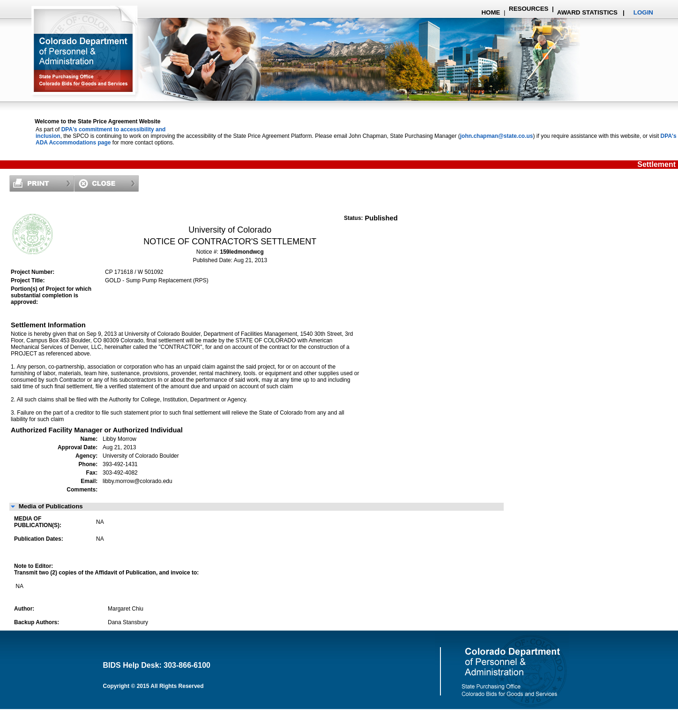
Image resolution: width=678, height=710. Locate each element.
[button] (256, 506)
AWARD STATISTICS (587, 12)
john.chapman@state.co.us (496, 136)
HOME (490, 12)
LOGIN (643, 12)
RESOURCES (528, 8)
